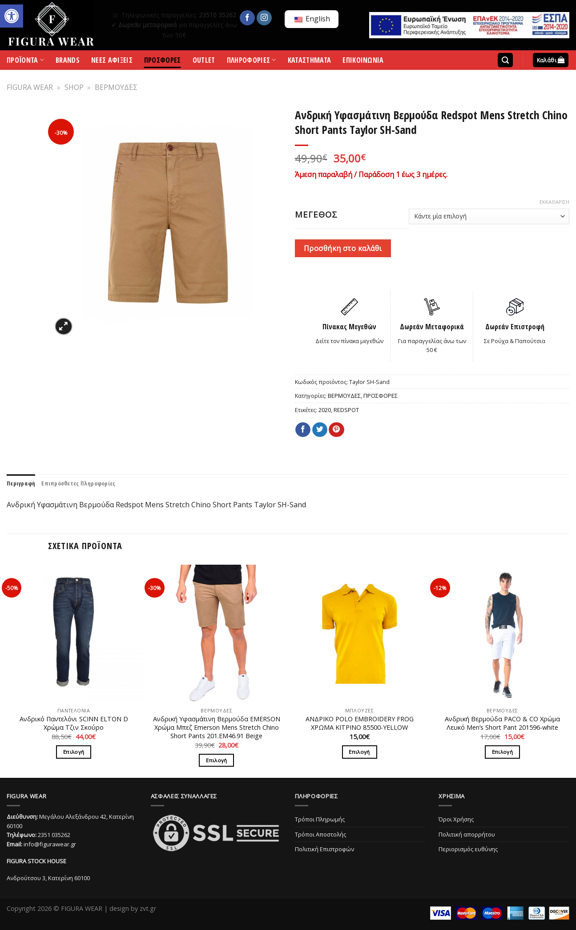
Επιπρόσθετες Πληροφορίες (78, 483)
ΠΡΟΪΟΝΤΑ (25, 62)
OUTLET (204, 61)
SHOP (74, 87)
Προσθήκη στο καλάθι (343, 248)
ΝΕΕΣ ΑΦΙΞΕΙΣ (112, 61)
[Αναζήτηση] (505, 60)
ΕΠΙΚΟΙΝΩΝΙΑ (363, 61)
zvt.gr (148, 908)
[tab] (21, 483)
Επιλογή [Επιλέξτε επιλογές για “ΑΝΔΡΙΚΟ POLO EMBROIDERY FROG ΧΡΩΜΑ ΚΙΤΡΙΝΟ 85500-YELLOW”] (359, 751)
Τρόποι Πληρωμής (320, 819)
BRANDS (68, 61)
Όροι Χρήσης (456, 819)
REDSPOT (346, 410)
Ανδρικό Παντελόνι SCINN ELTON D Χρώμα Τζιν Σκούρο (74, 723)
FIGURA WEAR (30, 87)
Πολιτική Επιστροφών (324, 849)
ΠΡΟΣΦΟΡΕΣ (162, 61)
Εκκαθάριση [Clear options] (554, 202)
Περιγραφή (21, 483)
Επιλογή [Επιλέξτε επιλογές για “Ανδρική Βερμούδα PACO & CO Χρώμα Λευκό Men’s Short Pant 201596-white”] (502, 751)
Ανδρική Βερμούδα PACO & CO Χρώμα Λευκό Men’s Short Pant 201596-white (502, 723)
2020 (324, 410)
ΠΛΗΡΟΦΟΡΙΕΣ (251, 62)
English (312, 19)
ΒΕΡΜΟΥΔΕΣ (116, 87)
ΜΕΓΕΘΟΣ (316, 214)
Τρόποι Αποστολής (320, 834)
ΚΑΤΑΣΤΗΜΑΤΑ (309, 61)
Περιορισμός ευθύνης (468, 849)
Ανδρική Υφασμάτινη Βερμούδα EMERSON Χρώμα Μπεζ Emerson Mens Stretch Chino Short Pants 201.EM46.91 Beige (216, 727)
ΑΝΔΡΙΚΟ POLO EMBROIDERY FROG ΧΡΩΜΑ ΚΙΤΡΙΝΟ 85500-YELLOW (360, 723)
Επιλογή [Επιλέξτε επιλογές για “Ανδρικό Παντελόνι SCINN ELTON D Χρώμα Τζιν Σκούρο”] (73, 751)
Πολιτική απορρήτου (467, 834)
